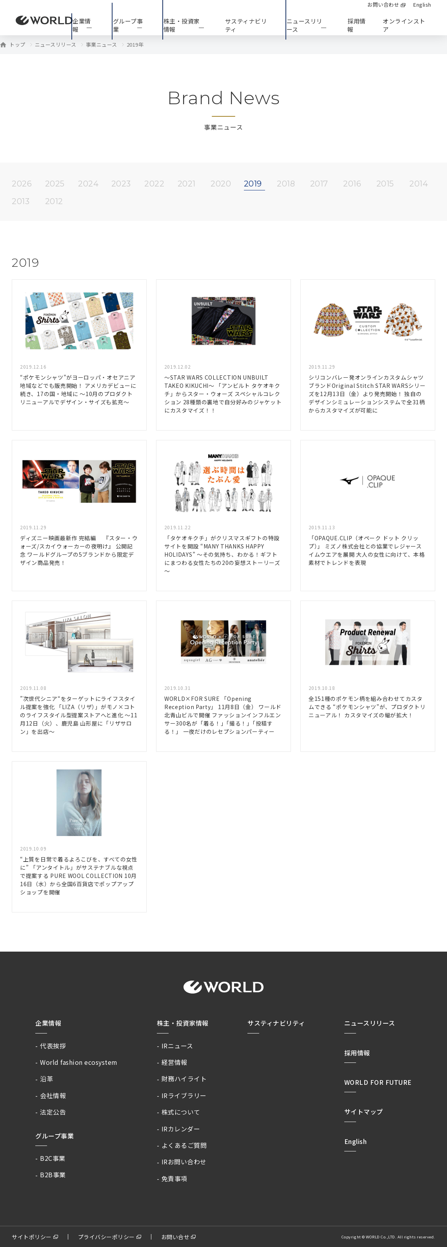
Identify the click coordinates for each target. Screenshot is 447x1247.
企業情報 (48, 1023)
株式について (181, 1112)
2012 (54, 201)
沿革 (46, 1078)
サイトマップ (363, 1111)
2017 (319, 183)
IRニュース (177, 1045)
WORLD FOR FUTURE (378, 1082)
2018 (286, 183)
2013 (20, 201)
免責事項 (174, 1178)
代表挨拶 (53, 1045)
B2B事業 (53, 1174)
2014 (418, 183)
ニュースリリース (55, 44)
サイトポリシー (32, 1237)
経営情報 (174, 1062)
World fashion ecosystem (79, 1062)
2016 (352, 183)
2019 (253, 183)
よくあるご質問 (184, 1145)
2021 (187, 183)
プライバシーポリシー (106, 1237)
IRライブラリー (184, 1095)
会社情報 (53, 1095)
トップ (17, 44)
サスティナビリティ (276, 1023)
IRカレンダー (181, 1128)
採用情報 (356, 25)
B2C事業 (52, 1158)
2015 (385, 183)
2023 (121, 183)
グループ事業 (54, 1135)
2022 (154, 183)
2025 (55, 183)
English (355, 1141)
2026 (22, 183)
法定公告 (53, 1112)
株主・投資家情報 (183, 1023)
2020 (221, 183)
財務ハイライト (184, 1078)
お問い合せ (175, 1237)
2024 (88, 183)
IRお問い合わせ (184, 1161)
